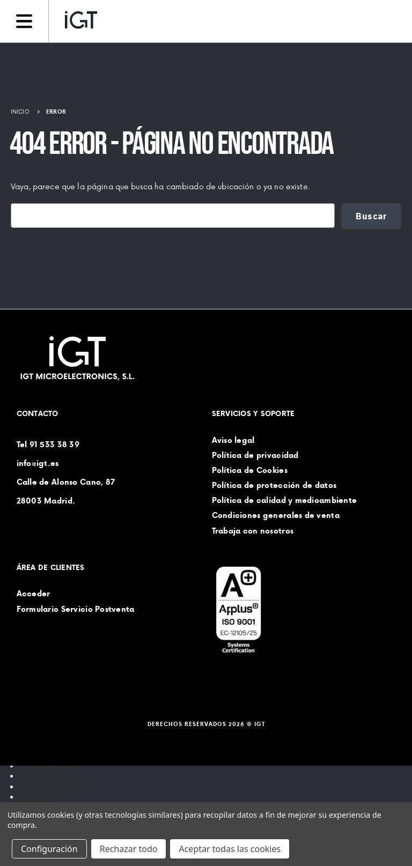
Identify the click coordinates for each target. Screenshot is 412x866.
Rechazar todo (129, 849)
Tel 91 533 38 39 (48, 444)
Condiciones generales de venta (276, 515)
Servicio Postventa (53, 786)
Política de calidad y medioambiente (284, 500)
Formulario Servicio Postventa (76, 608)
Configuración (49, 849)
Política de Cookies (250, 469)
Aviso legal (233, 439)
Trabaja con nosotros (253, 530)
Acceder (33, 593)
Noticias (34, 796)
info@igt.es (38, 462)
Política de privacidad (255, 454)
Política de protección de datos (274, 485)
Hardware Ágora (50, 775)
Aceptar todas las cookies (230, 849)
